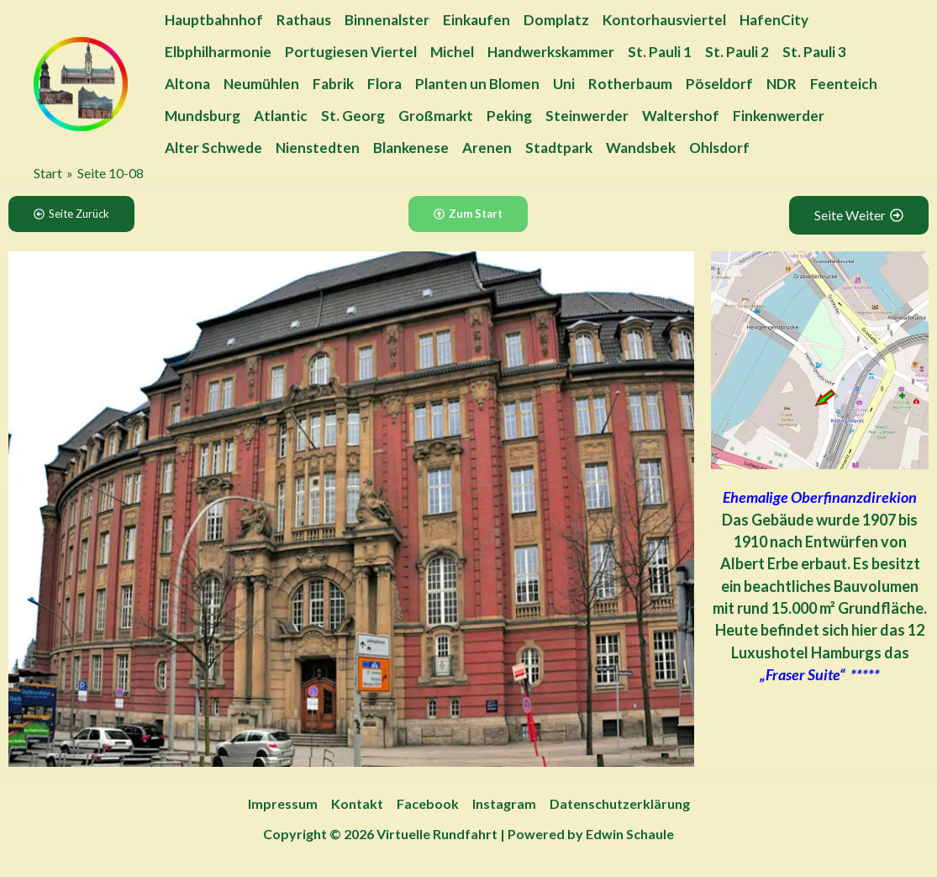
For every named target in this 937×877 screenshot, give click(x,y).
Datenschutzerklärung (620, 803)
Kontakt (357, 803)
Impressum (283, 803)
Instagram (504, 803)
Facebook (428, 803)
